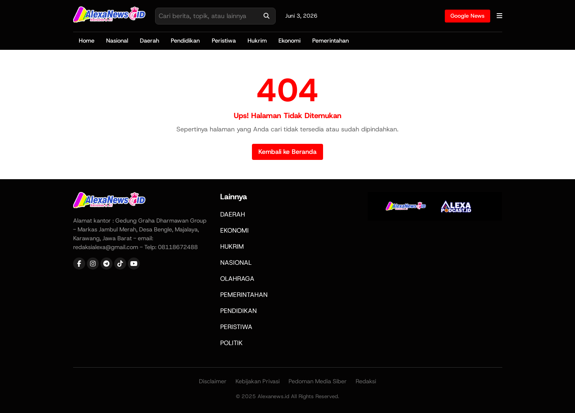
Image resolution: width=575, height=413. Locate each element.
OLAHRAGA (237, 278)
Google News (467, 15)
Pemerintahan (330, 41)
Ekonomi (289, 41)
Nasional (117, 41)
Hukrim (257, 41)
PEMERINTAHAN (244, 294)
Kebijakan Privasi (257, 381)
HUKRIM (232, 246)
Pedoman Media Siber (318, 381)
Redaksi (366, 381)
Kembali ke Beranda (287, 151)
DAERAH (232, 214)
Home (86, 41)
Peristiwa (224, 41)
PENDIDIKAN (238, 311)
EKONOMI (234, 230)
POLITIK (231, 343)
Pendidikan (185, 41)
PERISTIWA (236, 327)
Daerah (149, 41)
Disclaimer (213, 381)
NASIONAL (236, 262)
